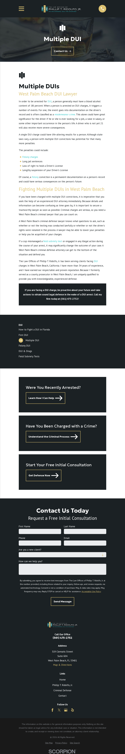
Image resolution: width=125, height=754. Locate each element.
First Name (24, 526)
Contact (62, 695)
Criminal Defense (62, 690)
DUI (50, 101)
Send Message (62, 601)
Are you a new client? (30, 549)
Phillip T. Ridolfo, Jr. (62, 685)
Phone (22, 538)
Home (62, 679)
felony (35, 177)
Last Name (69, 526)
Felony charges (30, 157)
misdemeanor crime (64, 114)
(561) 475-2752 (62, 637)
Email (67, 538)
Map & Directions (62, 664)
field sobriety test (52, 241)
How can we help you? (30, 561)
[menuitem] (62, 329)
